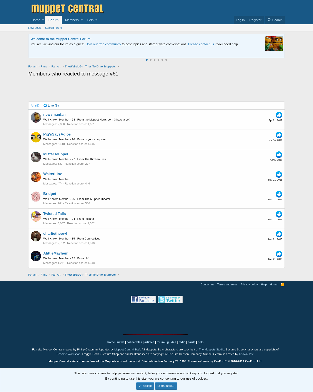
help (201, 342)
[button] (43, 20)
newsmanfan (54, 114)
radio (181, 342)
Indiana (89, 218)
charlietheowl (55, 233)
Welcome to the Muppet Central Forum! (61, 39)
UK (87, 258)
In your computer (95, 139)
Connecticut (92, 238)
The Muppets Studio (211, 349)
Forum (53, 20)
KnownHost (246, 354)
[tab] (51, 105)
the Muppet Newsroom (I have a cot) (107, 119)
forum (161, 342)
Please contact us (201, 44)
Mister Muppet (55, 154)
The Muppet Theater (97, 199)
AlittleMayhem (55, 253)
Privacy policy (249, 284)
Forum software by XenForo (225, 361)
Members (72, 20)
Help (90, 20)
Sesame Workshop (68, 354)
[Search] (275, 20)
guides (171, 342)
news (120, 342)
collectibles (134, 342)
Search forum (53, 27)
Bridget (49, 194)
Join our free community (103, 44)
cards (191, 342)
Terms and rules (227, 284)
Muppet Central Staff (127, 349)
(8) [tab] (35, 105)
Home (36, 20)
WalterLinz (52, 174)
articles (149, 342)
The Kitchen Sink (95, 159)
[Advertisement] (156, 90)
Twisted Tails (54, 214)
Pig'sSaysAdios (57, 134)
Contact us (207, 284)
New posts (35, 27)
